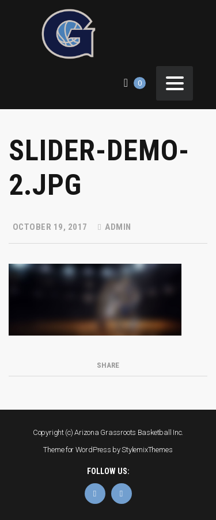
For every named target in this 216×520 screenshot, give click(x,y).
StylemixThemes (147, 449)
